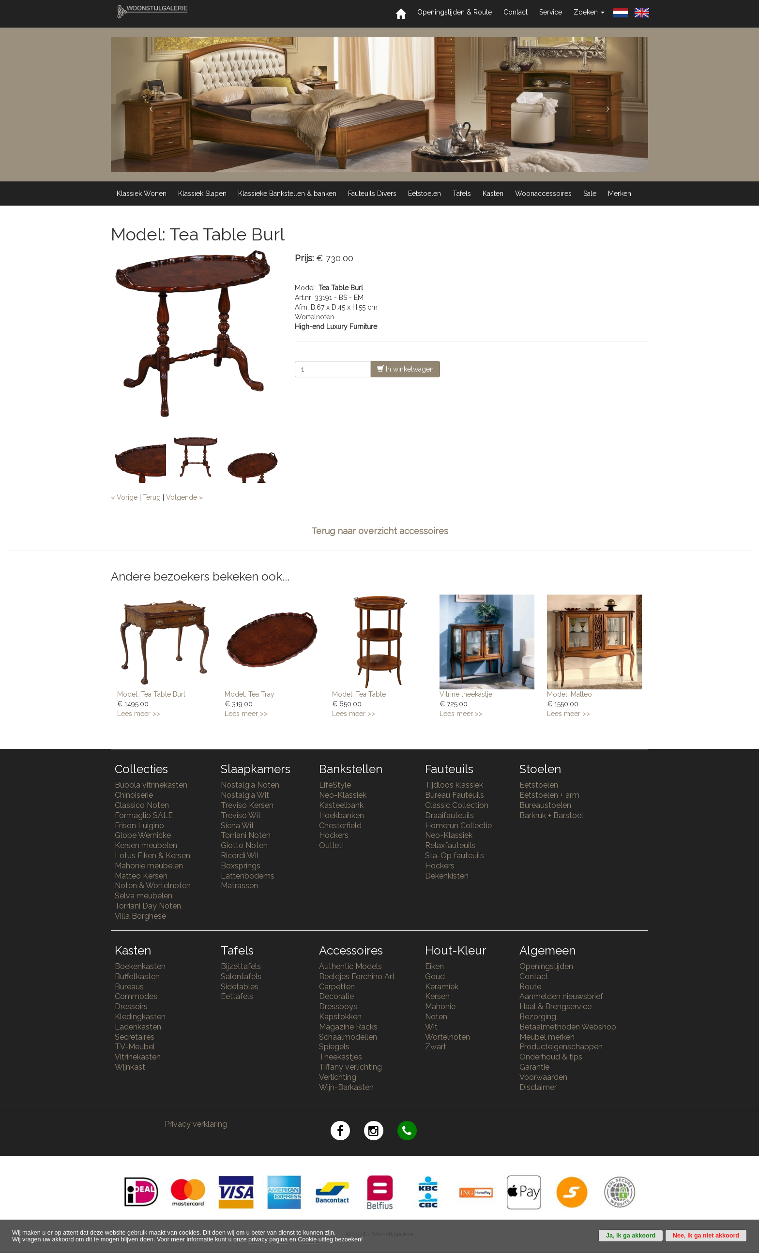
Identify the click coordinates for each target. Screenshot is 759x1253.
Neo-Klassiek (342, 795)
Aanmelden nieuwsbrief (561, 996)
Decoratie (336, 996)
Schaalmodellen (348, 1037)
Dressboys (338, 1006)
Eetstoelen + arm (549, 795)
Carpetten (337, 986)
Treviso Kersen (247, 805)
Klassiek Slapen (202, 193)
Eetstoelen (424, 193)
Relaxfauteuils (450, 845)
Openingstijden (546, 966)
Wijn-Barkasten (346, 1087)
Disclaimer (538, 1087)
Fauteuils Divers (372, 193)
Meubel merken (547, 1037)
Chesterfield (340, 825)
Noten (436, 1016)
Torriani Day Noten (148, 905)
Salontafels (241, 976)
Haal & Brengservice (555, 1006)
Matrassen (239, 885)
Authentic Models (350, 966)
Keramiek (441, 986)
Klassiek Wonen (142, 193)
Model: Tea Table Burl (151, 694)
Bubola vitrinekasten (151, 785)
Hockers (334, 835)
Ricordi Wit (240, 855)
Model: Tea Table (359, 694)
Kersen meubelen (146, 845)
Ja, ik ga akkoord (630, 1235)
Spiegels (334, 1046)
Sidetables (239, 986)
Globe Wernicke (143, 835)
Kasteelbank (341, 805)
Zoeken (589, 12)
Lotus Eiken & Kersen (152, 855)
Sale (589, 193)
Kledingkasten (140, 1016)
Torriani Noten (246, 835)
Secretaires (134, 1037)
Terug (152, 497)
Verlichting (337, 1077)
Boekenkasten (140, 966)
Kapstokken (340, 1016)
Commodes (136, 996)
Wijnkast (130, 1067)
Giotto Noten (244, 845)
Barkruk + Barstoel (551, 815)
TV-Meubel (135, 1046)
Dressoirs (131, 1006)
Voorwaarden (543, 1077)
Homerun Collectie (458, 825)
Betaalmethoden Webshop (567, 1026)
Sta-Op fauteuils (454, 855)
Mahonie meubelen (149, 865)
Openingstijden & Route (454, 12)
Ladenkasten (138, 1026)
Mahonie (440, 1006)
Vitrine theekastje (466, 694)
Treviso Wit (241, 815)
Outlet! (331, 845)
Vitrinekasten (138, 1056)
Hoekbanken (341, 815)
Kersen (437, 996)
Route (530, 986)
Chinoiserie (134, 795)
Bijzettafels (241, 966)
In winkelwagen (405, 369)
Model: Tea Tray (249, 694)
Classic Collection (456, 805)
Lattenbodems (247, 875)
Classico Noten (142, 805)
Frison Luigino (139, 825)
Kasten (493, 193)
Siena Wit (237, 825)
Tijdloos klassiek (454, 785)
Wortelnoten (447, 1037)
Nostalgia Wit (245, 795)
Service (550, 12)
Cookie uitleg (315, 1239)
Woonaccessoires (543, 193)
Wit (431, 1026)
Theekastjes (340, 1056)
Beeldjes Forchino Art (357, 976)
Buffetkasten (137, 976)
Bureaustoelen (545, 805)
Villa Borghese (140, 916)
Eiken (434, 966)
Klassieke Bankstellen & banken (287, 193)
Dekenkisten (447, 875)
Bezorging (537, 1016)
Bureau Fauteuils (454, 795)
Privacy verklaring (196, 1124)
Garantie (534, 1067)
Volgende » (184, 497)
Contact (515, 12)
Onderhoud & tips (550, 1056)
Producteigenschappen (561, 1046)
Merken (619, 193)
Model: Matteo (569, 694)
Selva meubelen (143, 895)
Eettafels (237, 996)
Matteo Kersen (141, 875)
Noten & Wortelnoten (153, 885)
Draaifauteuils (449, 815)
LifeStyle (335, 785)
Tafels (462, 193)
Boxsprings (240, 865)
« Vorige (124, 497)
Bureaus (129, 986)
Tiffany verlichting (350, 1067)
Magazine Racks (348, 1026)
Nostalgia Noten (250, 785)
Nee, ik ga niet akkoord (706, 1235)
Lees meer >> (138, 713)
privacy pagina (268, 1239)
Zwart (435, 1046)
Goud (435, 976)
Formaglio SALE (144, 815)
